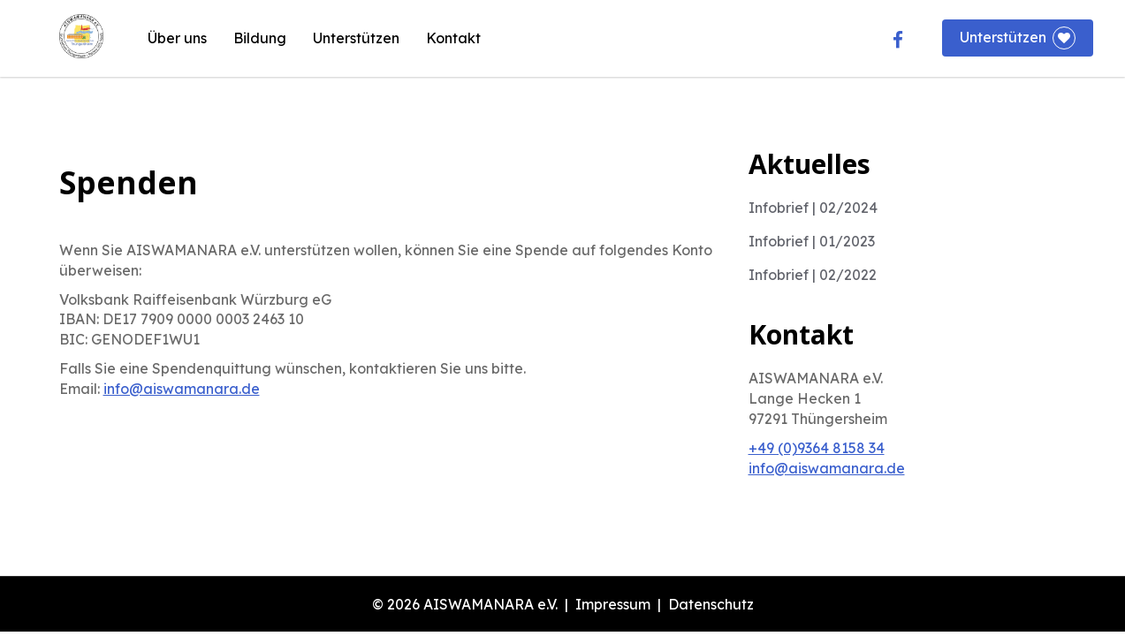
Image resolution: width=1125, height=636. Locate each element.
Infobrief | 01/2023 (812, 241)
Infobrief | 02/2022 (813, 275)
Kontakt (453, 38)
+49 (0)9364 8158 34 (817, 448)
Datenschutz (711, 604)
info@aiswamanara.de (181, 389)
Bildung (259, 38)
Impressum (612, 604)
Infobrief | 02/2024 (813, 207)
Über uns (177, 38)
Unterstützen (356, 38)
